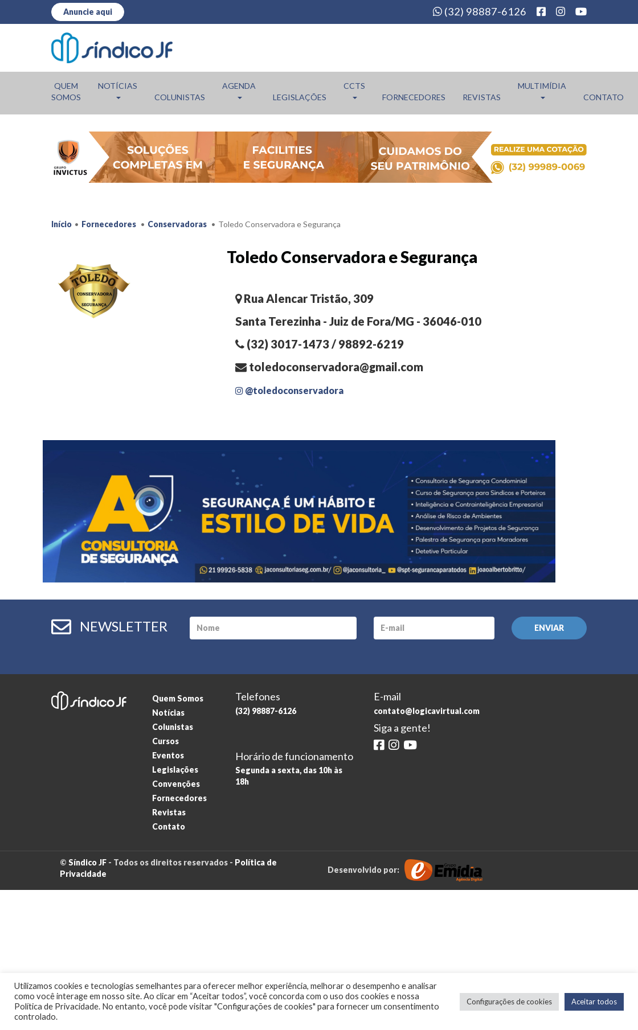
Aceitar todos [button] (594, 1001)
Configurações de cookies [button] (509, 1001)
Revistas (482, 97)
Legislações (299, 97)
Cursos (165, 741)
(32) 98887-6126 (479, 11)
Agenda (239, 90)
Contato (603, 97)
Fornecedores (413, 97)
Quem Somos (66, 91)
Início (61, 224)
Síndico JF (87, 862)
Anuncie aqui (87, 12)
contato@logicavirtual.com (427, 711)
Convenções (176, 784)
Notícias (117, 90)
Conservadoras (177, 224)
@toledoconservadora (289, 390)
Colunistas (179, 97)
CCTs (354, 90)
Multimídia (542, 90)
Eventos (168, 755)
